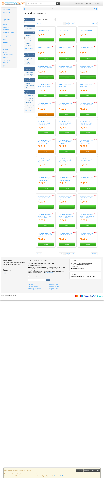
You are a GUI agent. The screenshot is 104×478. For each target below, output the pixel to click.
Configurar (79, 470)
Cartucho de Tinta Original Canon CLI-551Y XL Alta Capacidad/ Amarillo (44, 346)
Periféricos (5, 42)
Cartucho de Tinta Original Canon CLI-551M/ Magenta (45, 111)
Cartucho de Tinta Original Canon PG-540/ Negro (65, 411)
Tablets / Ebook (7, 46)
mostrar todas (29, 48)
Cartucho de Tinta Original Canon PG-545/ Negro (86, 278)
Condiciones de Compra (34, 466)
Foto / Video (6, 49)
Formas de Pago (53, 466)
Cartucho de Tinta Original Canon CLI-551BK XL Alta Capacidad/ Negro (44, 379)
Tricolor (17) (28, 38)
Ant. (61, 23)
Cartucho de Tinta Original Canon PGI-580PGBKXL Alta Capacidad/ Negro (87, 379)
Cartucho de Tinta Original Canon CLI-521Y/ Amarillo (65, 111)
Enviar (48, 458)
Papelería (5, 57)
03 (69, 23)
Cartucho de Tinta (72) (28, 59)
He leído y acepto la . (40, 454)
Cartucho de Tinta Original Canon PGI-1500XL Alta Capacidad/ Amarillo (86, 245)
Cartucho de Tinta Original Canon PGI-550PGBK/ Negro (87, 178)
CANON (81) (28, 28)
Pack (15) (27, 40)
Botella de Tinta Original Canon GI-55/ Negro (65, 77)
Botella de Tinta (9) (27, 63)
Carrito (98, 3)
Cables (4, 39)
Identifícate (79, 3)
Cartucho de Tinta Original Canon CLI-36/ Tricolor (65, 178)
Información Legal (53, 462)
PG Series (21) (28, 95)
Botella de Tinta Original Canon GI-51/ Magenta (86, 44)
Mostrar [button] (94, 23)
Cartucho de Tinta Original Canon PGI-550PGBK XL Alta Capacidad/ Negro (66, 379)
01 (64, 23)
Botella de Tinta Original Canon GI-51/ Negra (86, 144)
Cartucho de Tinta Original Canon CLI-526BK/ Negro (44, 178)
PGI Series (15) (29, 105)
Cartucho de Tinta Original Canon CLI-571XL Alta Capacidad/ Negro (44, 279)
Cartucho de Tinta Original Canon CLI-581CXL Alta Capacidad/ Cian (65, 212)
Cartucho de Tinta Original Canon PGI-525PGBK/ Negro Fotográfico (66, 245)
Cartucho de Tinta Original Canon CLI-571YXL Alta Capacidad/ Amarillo (44, 312)
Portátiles (5, 16)
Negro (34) (28, 35)
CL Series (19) (28, 98)
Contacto (89, 3)
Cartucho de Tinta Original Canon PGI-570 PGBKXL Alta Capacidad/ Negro (45, 412)
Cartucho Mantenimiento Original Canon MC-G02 (44, 44)
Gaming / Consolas (8, 36)
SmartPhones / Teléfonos (7, 20)
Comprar (46, 55)
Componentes (6, 12)
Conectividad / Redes (8, 32)
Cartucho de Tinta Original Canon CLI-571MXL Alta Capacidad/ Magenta (65, 312)
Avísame (46, 188)
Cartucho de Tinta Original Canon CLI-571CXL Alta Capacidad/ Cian (65, 279)
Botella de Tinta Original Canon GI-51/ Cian (65, 44)
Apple (4, 65)
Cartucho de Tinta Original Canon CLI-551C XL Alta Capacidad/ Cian (86, 346)
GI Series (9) (28, 107)
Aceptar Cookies (95, 470)
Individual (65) (28, 72)
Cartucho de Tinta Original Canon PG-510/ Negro (86, 311)
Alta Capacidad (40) (29, 86)
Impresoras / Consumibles (6, 28)
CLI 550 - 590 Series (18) (28, 101)
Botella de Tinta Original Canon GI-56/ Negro (65, 144)
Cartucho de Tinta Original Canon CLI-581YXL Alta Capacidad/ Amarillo (44, 245)
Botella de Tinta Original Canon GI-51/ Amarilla (44, 77)
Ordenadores (6, 9)
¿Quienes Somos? (32, 468)
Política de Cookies (59, 476)
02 (67, 23)
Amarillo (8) (28, 45)
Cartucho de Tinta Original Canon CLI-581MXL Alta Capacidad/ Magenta (86, 212)
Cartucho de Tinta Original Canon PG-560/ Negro (86, 411)
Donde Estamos (53, 468)
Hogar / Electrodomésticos (8, 53)
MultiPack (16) (28, 75)
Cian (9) (27, 43)
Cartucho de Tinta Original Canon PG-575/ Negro (86, 111)
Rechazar (86, 470)
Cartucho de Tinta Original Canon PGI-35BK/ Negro (86, 77)
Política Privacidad (33, 464)
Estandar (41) (28, 83)
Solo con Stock (29, 22)
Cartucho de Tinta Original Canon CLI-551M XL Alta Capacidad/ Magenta (65, 346)
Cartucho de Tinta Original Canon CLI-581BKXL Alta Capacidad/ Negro (44, 212)
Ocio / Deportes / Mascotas (7, 61)
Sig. (73, 23)
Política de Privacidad (49, 450)
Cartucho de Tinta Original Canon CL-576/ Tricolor (44, 144)
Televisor (5, 24)
